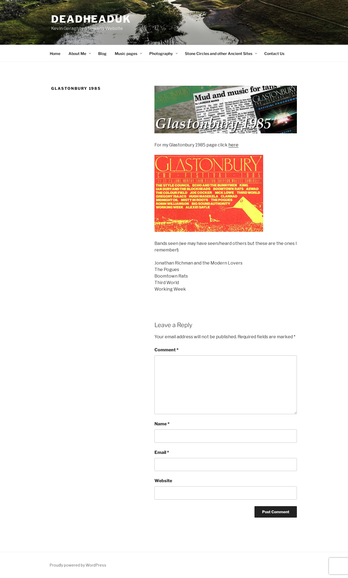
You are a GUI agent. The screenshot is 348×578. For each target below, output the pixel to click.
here (233, 144)
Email (161, 452)
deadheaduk (91, 19)
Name (162, 423)
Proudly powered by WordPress (77, 565)
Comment (166, 349)
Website (163, 480)
